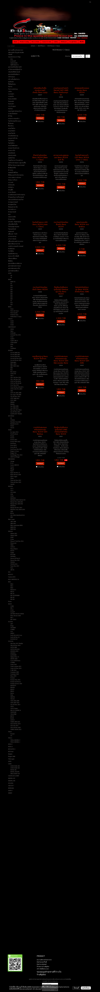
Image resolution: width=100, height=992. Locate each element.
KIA (9, 572)
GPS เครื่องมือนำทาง (14, 79)
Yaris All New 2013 (15, 723)
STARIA (12, 420)
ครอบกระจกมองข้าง (13, 118)
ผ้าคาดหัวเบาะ (12, 209)
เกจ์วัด (10, 91)
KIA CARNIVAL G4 (13, 579)
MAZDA (10, 486)
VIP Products (11, 76)
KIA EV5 (10, 574)
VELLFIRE (13, 714)
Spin (11, 346)
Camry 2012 (13, 664)
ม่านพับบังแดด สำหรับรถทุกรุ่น (16, 194)
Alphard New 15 (14, 657)
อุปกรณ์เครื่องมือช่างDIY (15, 67)
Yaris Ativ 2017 (14, 725)
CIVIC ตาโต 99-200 (15, 383)
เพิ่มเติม (82, 41)
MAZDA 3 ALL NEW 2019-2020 (17, 510)
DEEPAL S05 (11, 780)
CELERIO (13, 627)
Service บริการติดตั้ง (13, 256)
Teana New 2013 (14, 566)
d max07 (12, 612)
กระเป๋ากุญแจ (12, 106)
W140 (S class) (14, 314)
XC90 (11, 321)
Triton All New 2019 (15, 482)
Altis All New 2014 (15, 645)
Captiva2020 (13, 342)
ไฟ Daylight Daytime (13, 226)
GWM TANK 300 (15, 766)
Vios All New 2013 (15, 704)
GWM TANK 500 (15, 768)
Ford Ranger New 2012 (16, 455)
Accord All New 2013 (16, 358)
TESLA (10, 738)
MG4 (11, 584)
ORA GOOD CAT (15, 773)
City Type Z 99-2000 (15, 394)
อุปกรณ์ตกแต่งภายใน (14, 268)
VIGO (12, 706)
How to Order (35, 41)
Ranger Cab (13, 453)
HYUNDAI (11, 416)
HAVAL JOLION (14, 771)
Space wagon (13, 476)
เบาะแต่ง (10, 182)
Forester (12, 734)
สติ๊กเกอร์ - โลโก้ (12, 234)
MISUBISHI (11, 459)
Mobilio (12, 404)
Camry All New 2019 (15, 668)
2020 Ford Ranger (15, 457)
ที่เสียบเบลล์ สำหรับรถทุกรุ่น (16, 175)
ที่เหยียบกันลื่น (12, 167)
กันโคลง (10, 108)
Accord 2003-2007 (15, 354)
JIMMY (10, 793)
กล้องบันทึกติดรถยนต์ (14, 72)
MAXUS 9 (13, 589)
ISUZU (10, 604)
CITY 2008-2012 (14, 398)
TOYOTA (10, 641)
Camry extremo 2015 (15, 666)
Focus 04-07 (13, 445)
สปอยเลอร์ (11, 231)
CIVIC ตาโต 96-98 (15, 381)
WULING (10, 783)
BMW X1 (12, 281)
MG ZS (12, 593)
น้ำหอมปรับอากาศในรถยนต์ (16, 197)
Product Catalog (24, 41)
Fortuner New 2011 (15, 679)
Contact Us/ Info (46, 41)
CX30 (11, 496)
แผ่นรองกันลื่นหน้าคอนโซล (15, 199)
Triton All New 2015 (15, 480)
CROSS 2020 (13, 658)
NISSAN (10, 531)
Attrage (12, 461)
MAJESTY (13, 685)
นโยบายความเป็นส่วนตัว (25, 989)
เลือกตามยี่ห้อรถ (12, 258)
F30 (11, 304)
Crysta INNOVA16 (15, 660)
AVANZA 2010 (14, 651)
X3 (11, 283)
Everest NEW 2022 (15, 441)
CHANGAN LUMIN (13, 776)
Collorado (13, 333)
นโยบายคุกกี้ (38, 989)
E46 (11, 291)
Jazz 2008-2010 (14, 408)
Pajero (12, 470)
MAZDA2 (13, 498)
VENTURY (13, 712)
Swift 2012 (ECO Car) (16, 635)
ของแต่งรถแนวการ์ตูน (14, 57)
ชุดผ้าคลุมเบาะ (14, 64)
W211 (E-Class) (14, 311)
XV (11, 735)
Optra (11, 331)
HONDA (10, 350)
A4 (11, 275)
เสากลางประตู (12, 236)
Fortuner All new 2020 (16, 683)
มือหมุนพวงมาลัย (13, 207)
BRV (11, 368)
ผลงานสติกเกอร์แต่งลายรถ (44, 959)
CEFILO (12, 547)
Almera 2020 (13, 535)
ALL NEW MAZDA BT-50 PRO (17, 516)
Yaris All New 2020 (15, 727)
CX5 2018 (13, 492)
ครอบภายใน (11, 150)
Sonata (12, 425)
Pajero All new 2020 (15, 474)
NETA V (10, 744)
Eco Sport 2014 (14, 432)
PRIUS (12, 691)
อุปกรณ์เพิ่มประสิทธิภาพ (15, 263)
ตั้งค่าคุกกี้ (76, 988)
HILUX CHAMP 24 (15, 710)
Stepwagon (13, 362)
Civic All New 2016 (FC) (16, 387)
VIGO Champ (14, 708)
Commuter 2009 (14, 672)
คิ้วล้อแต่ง (11, 123)
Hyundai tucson (14, 424)
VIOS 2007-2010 (14, 702)
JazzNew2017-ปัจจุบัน (16, 413)
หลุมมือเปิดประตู (12, 253)
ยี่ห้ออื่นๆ (10, 261)
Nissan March (14, 549)
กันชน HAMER (12, 99)
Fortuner (12, 678)
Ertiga (12, 625)
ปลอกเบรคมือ (12, 216)
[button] (87, 41)
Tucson (12, 427)
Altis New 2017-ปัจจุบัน (16, 643)
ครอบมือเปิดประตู (13, 135)
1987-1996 (13, 521)
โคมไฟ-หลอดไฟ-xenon (14, 121)
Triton (12, 478)
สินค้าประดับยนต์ (41, 964)
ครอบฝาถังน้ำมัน (12, 138)
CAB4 (12, 606)
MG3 (9, 582)
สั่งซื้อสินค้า (40, 118)
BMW (9, 279)
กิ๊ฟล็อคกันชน (12, 84)
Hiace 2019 (13, 676)
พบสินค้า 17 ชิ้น (35, 56)
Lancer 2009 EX (14, 465)
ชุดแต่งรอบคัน (12, 155)
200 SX (12, 570)
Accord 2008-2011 (15, 352)
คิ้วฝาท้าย (10, 126)
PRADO (12, 687)
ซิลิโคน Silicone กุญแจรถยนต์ (16, 165)
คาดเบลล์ (13, 61)
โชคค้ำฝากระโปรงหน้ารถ (15, 160)
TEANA (12, 562)
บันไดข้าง (11, 187)
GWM (9, 764)
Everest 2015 (13, 439)
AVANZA (13, 653)
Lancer (12, 467)
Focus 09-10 (13, 447)
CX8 (11, 494)
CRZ (11, 391)
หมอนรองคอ (13, 63)
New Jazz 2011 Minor (16, 410)
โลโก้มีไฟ (11, 251)
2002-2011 (13, 523)
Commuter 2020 (14, 674)
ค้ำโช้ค (10, 116)
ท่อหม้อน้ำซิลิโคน (13, 172)
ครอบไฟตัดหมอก (13, 145)
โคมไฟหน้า (11, 140)
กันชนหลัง (11, 101)
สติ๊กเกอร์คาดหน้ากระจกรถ (15, 241)
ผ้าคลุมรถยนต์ (12, 212)
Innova (12, 693)
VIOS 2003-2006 (14, 701)
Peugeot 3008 (11, 756)
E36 (11, 285)
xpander (12, 484)
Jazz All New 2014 (15, 412)
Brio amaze (13, 371)
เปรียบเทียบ (41, 122)
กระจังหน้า (11, 94)
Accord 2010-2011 (15, 356)
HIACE (12, 689)
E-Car (11, 463)
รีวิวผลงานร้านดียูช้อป (43, 966)
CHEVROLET (12, 327)
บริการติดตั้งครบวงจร (43, 969)
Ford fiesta (13, 443)
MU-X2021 (13, 619)
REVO (12, 716)
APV (11, 624)
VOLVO (10, 319)
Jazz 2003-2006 (14, 406)
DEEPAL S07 (11, 778)
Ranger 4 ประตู (14, 451)
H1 (11, 418)
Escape (12, 436)
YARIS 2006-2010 (15, 722)
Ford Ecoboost (14, 434)
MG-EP (12, 597)
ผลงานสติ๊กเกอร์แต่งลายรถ (15, 50)
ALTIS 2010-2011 (15, 649)
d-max (12, 610)
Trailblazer (13, 348)
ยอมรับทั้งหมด (86, 988)
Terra (11, 568)
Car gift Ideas (73, 41)
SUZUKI (10, 621)
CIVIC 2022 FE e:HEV (16, 389)
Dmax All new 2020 (15, 615)
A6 (11, 277)
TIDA (11, 545)
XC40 (11, 325)
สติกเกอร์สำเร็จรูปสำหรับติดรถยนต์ (16, 53)
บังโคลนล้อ (11, 185)
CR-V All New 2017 (15, 379)
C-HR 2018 (13, 670)
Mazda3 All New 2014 (16, 507)
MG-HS (12, 599)
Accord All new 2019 (15, 360)
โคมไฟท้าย (11, 143)
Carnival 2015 (11, 577)
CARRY (12, 629)
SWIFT (12, 633)
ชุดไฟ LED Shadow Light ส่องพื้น (17, 162)
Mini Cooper (11, 519)
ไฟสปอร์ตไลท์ (12, 229)
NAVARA (13, 556)
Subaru (10, 731)
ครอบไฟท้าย (11, 128)
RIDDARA (11, 788)
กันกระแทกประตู (12, 89)
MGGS (12, 591)
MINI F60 (13, 529)
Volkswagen (11, 759)
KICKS (12, 550)
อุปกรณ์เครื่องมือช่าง (14, 74)
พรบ (11, 59)
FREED (12, 402)
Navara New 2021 (15, 560)
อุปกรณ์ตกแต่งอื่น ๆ (13, 270)
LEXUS (12, 720)
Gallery (56, 41)
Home (15, 41)
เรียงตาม (68, 56)
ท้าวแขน (10, 170)
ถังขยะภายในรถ (12, 180)
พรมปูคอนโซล (12, 204)
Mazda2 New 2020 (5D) (16, 504)
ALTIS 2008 (13, 647)
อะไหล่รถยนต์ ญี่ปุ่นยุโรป (15, 69)
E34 (11, 302)
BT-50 (12, 513)
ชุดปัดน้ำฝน (11, 158)
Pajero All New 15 (15, 472)
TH (89, 2)
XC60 (11, 323)
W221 (12, 309)
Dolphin (10, 754)
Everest (12, 437)
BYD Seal (10, 751)
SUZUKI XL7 (14, 639)
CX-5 (11, 490)
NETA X (10, 746)
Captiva (12, 338)
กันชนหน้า (11, 104)
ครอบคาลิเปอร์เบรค (13, 148)
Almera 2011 (13, 533)
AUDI (9, 273)
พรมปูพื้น (10, 189)
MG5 (11, 586)
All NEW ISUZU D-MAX (17, 613)
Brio (11, 370)
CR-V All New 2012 (15, 377)
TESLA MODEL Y (15, 740)
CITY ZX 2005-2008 (15, 392)
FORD (10, 430)
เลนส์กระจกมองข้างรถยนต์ (15, 246)
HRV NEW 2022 (14, 366)
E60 (11, 289)
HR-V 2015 (13, 364)
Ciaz (11, 631)
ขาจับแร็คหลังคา (13, 113)
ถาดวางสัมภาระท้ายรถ (14, 177)
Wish (11, 695)
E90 (11, 299)
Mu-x (11, 617)
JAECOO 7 (11, 785)
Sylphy (12, 552)
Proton (10, 601)
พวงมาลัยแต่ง (12, 192)
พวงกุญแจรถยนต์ (13, 202)
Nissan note (13, 543)
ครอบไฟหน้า (11, 131)
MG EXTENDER (15, 595)
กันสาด (10, 86)
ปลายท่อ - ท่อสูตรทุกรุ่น (14, 221)
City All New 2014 (15, 396)
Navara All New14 (15, 558)
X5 (11, 301)
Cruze (11, 337)
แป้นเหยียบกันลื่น (13, 224)
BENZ (10, 307)
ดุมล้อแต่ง (11, 81)
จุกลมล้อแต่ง (11, 153)
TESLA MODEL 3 (15, 742)
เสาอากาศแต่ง (12, 239)
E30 (11, 287)
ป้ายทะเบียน (11, 219)
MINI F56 (13, 527)
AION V (10, 790)
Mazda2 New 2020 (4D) (16, 502)
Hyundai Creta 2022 (15, 422)
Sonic (11, 344)
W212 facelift (13, 313)
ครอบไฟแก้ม (11, 133)
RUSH (12, 718)
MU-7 (12, 608)
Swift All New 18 (14, 637)
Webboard (64, 41)
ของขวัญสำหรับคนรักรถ (15, 111)
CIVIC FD (13, 373)
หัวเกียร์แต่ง (11, 248)
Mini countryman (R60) (16, 525)
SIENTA (12, 697)
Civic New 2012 (14, 385)
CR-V (11, 375)
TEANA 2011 (14, 564)
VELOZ (12, 699)
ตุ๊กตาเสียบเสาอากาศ (14, 243)
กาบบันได (11, 96)
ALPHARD (13, 655)
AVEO (12, 329)
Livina (12, 539)
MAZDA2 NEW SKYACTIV (18, 500)
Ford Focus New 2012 (16, 449)
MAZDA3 (13, 505)
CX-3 (11, 488)
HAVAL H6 (13, 770)
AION (9, 761)
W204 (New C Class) (15, 316)
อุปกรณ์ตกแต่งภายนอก (14, 266)
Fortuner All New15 (15, 681)
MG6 (11, 588)
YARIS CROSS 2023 (15, 729)
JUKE (12, 537)
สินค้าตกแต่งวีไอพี (42, 962)
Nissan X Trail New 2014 (16, 541)
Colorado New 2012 (15, 335)
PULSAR (12, 554)
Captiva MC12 (14, 340)
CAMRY (12, 662)
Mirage (12, 469)
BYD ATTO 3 (11, 749)
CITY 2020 (13, 400)
